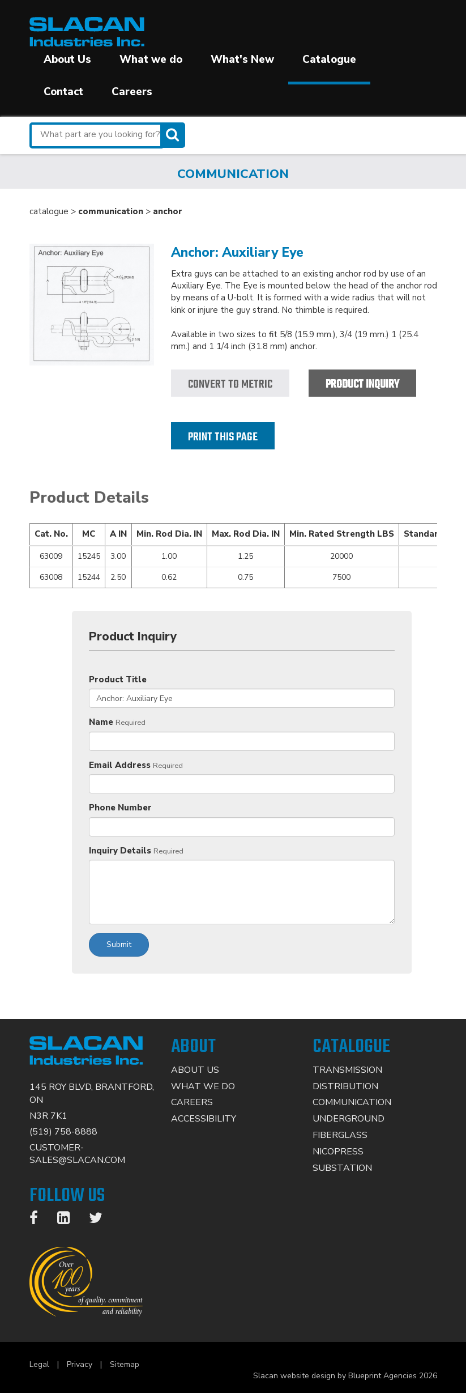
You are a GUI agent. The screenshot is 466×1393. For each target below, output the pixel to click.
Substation (342, 1168)
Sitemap (124, 1364)
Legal (39, 1364)
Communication (352, 1102)
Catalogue (329, 59)
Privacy (79, 1364)
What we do (150, 59)
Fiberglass (340, 1135)
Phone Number (120, 807)
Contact (63, 91)
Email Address (120, 765)
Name (101, 722)
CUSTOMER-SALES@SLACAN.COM (77, 1154)
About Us (67, 59)
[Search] (174, 135)
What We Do (203, 1086)
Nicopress (338, 1151)
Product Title (118, 679)
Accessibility (203, 1118)
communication (110, 211)
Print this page (223, 437)
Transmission (347, 1070)
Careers (132, 91)
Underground (348, 1118)
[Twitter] (101, 1220)
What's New (242, 59)
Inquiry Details (120, 850)
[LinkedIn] (69, 1220)
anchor (167, 211)
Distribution (345, 1086)
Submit (118, 944)
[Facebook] (39, 1220)
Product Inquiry (362, 384)
